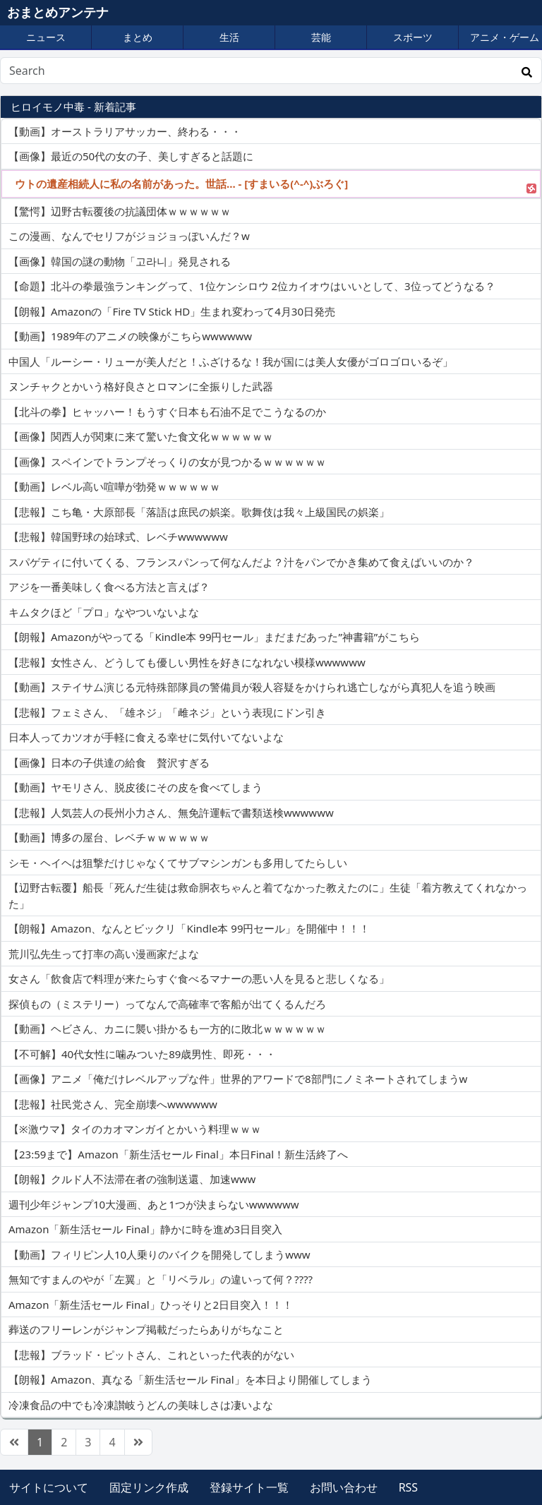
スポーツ (413, 37)
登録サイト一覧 (249, 1487)
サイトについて (48, 1487)
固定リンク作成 (148, 1487)
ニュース (46, 37)
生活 (229, 37)
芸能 (321, 37)
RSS (408, 1487)
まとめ (137, 37)
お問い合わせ (344, 1487)
